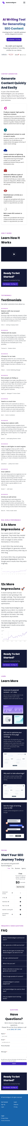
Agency (24, 868)
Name (3, 1034)
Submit (14, 1063)
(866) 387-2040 (16, 1029)
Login (2, 1107)
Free (9, 868)
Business (17, 868)
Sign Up (3, 1104)
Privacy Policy (4, 1118)
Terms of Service (5, 1120)
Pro (12, 868)
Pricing (15, 1107)
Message (4, 1052)
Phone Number (5, 1046)
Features (16, 1104)
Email (3, 1040)
